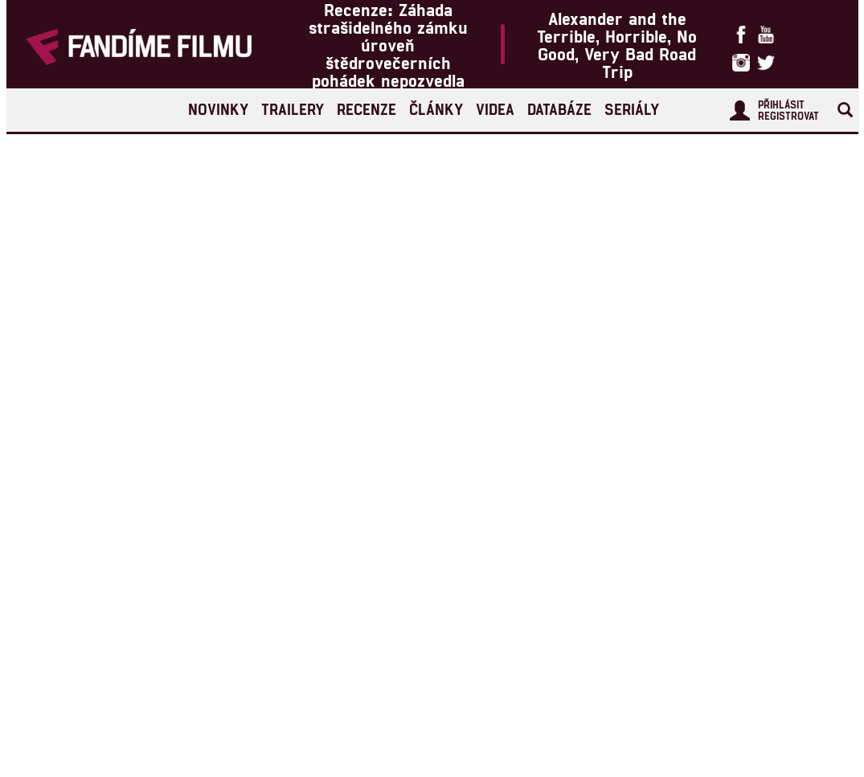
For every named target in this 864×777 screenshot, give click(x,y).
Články (436, 109)
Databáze (559, 109)
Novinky (218, 109)
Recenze (366, 109)
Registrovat (788, 115)
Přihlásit (781, 104)
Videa (495, 109)
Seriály (631, 109)
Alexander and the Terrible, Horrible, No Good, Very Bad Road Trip (617, 44)
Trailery (292, 109)
